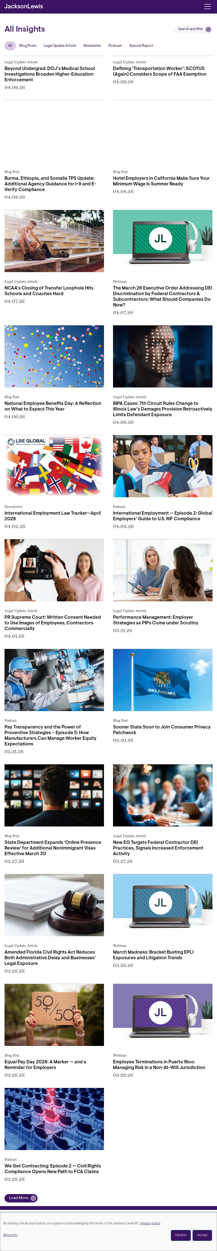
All (10, 46)
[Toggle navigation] (207, 6)
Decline (180, 1235)
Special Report (141, 46)
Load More (18, 1198)
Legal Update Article (60, 46)
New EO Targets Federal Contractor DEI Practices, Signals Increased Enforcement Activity (158, 848)
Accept (202, 1235)
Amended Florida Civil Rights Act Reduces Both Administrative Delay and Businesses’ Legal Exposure (50, 958)
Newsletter (92, 46)
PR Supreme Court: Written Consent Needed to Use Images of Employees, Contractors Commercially (53, 623)
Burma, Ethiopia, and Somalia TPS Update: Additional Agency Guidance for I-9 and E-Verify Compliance (50, 184)
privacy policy (150, 1223)
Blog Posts (27, 46)
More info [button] (10, 1235)
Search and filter (190, 29)
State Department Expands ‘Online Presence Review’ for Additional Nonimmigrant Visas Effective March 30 (53, 848)
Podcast (115, 46)
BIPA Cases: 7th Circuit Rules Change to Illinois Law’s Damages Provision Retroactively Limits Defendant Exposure (162, 409)
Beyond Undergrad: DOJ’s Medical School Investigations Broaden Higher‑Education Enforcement (50, 74)
